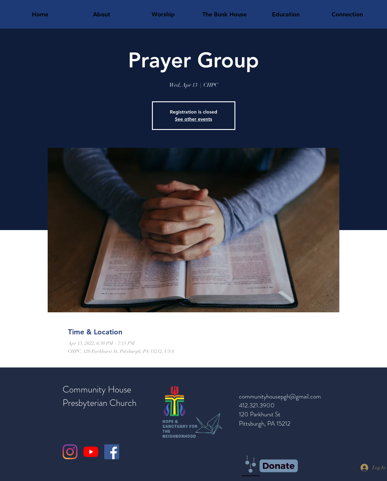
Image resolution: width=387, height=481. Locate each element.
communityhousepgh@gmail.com (280, 396)
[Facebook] (111, 451)
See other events (193, 119)
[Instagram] (70, 451)
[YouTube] (90, 451)
